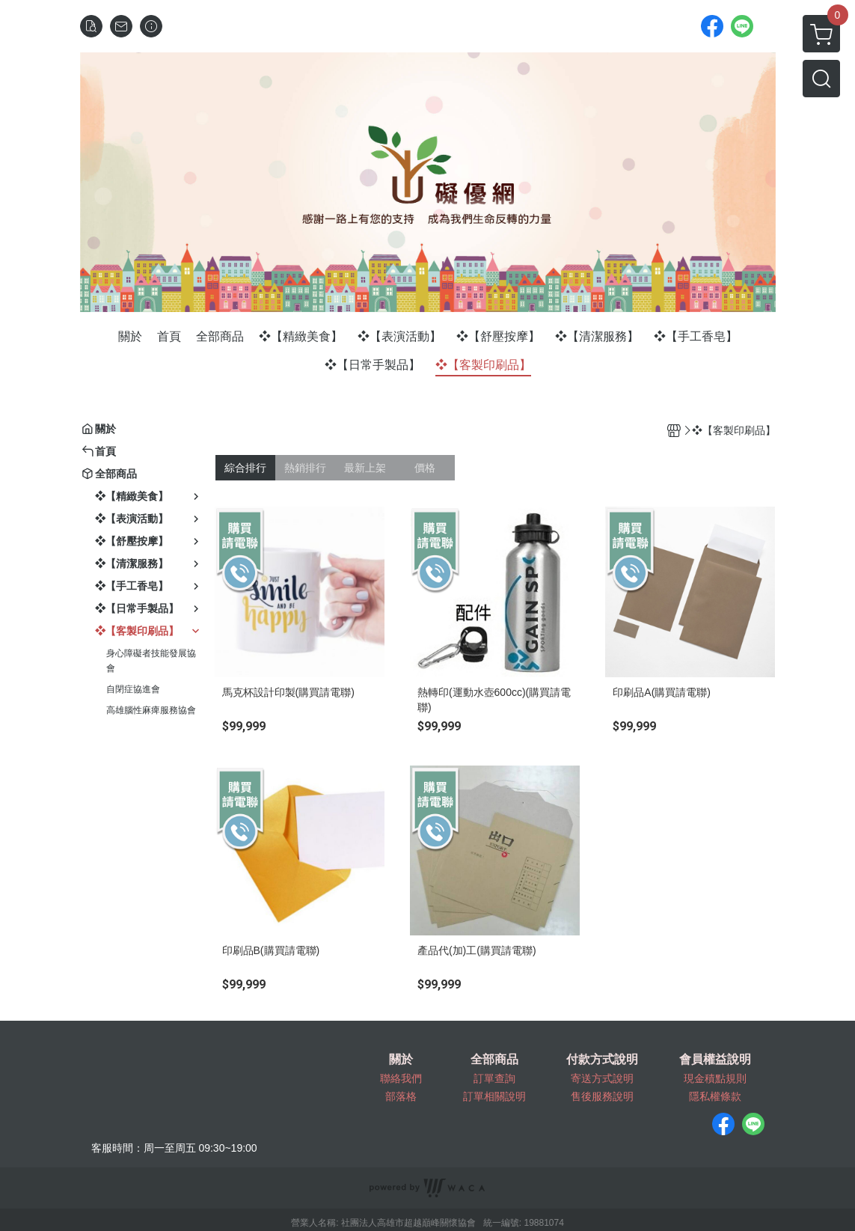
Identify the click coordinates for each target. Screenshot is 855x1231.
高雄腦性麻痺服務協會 (151, 710)
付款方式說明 (602, 1060)
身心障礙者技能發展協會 (151, 660)
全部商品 (494, 1060)
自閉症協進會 (133, 689)
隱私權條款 (715, 1096)
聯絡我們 (401, 1078)
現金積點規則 (715, 1078)
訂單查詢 (494, 1078)
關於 (401, 1060)
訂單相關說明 (494, 1096)
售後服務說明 (602, 1096)
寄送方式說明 (602, 1078)
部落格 (401, 1096)
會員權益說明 (715, 1060)
